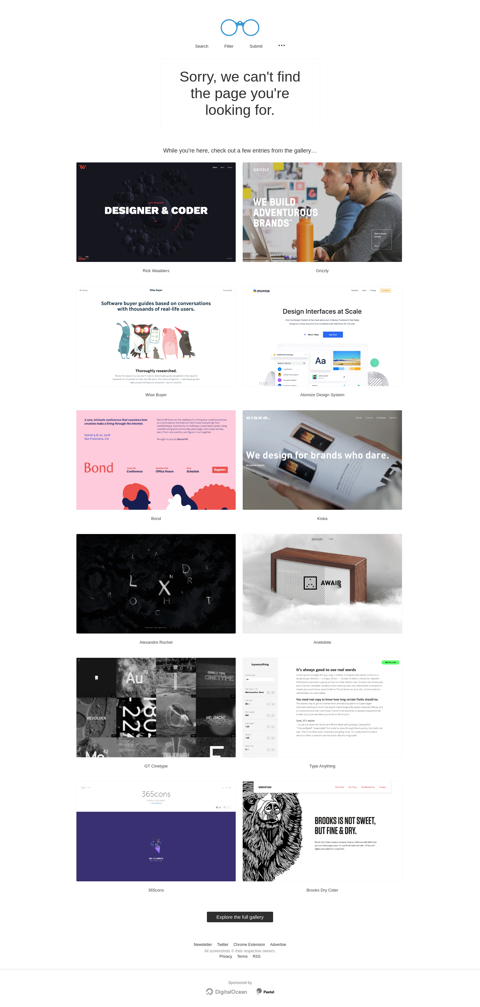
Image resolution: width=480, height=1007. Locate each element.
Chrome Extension (249, 944)
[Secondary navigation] (282, 45)
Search (201, 46)
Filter (228, 46)
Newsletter (203, 944)
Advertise (278, 944)
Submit (255, 46)
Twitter (222, 944)
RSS (257, 956)
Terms (242, 956)
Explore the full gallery (240, 917)
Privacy (225, 956)
